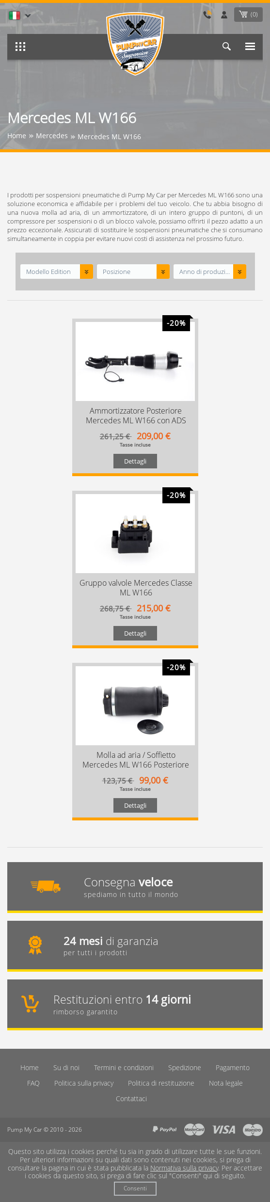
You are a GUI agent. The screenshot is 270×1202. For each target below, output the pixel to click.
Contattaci (131, 1098)
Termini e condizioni (124, 1067)
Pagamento (233, 1067)
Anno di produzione (205, 271)
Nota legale (226, 1083)
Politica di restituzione (161, 1083)
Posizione (116, 271)
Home (29, 1067)
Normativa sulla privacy (184, 1167)
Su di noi (66, 1067)
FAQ (33, 1083)
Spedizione (184, 1067)
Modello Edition (48, 271)
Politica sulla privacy (83, 1083)
